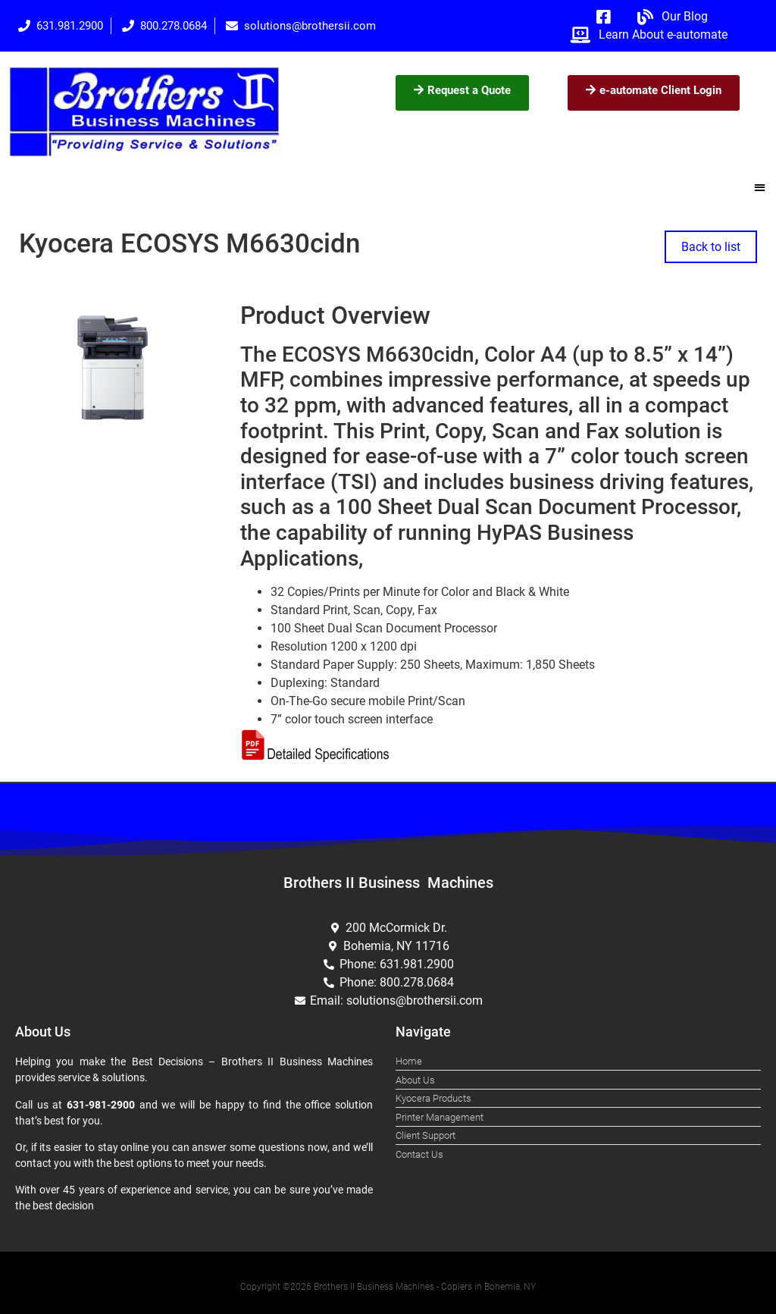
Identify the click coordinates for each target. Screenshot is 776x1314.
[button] (760, 187)
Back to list (710, 247)
